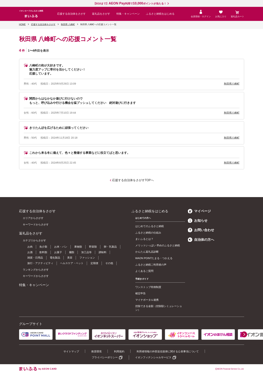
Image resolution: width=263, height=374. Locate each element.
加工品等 (86, 252)
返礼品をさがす (101, 13)
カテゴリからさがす (34, 240)
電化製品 (55, 257)
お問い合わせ (201, 230)
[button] (244, 334)
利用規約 (119, 351)
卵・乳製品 (110, 246)
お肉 (30, 246)
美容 (69, 257)
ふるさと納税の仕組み (148, 232)
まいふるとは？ (144, 238)
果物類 (78, 246)
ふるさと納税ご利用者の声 (150, 264)
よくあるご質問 (144, 270)
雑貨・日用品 (35, 257)
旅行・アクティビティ (40, 263)
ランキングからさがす (36, 269)
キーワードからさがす (36, 224)
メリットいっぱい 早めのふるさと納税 (157, 245)
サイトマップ (71, 351)
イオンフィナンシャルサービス (153, 357)
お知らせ (197, 220)
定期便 (94, 263)
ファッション (87, 257)
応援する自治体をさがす (71, 13)
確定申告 (140, 293)
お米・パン (60, 246)
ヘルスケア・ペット (71, 263)
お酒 (30, 252)
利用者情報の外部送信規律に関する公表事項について (168, 351)
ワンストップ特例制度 (148, 287)
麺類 (71, 252)
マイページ (199, 211)
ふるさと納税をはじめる (160, 13)
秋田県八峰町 (231, 83)
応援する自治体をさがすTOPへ (133, 180)
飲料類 (43, 252)
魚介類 (43, 246)
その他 (109, 263)
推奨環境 (96, 351)
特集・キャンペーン (128, 13)
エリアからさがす (33, 218)
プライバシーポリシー (105, 357)
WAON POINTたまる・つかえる (154, 258)
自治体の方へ (201, 239)
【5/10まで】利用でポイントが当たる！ (129, 3)
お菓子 (58, 252)
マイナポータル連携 (147, 299)
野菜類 (93, 246)
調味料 (102, 252)
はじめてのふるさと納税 (149, 226)
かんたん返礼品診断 (147, 251)
